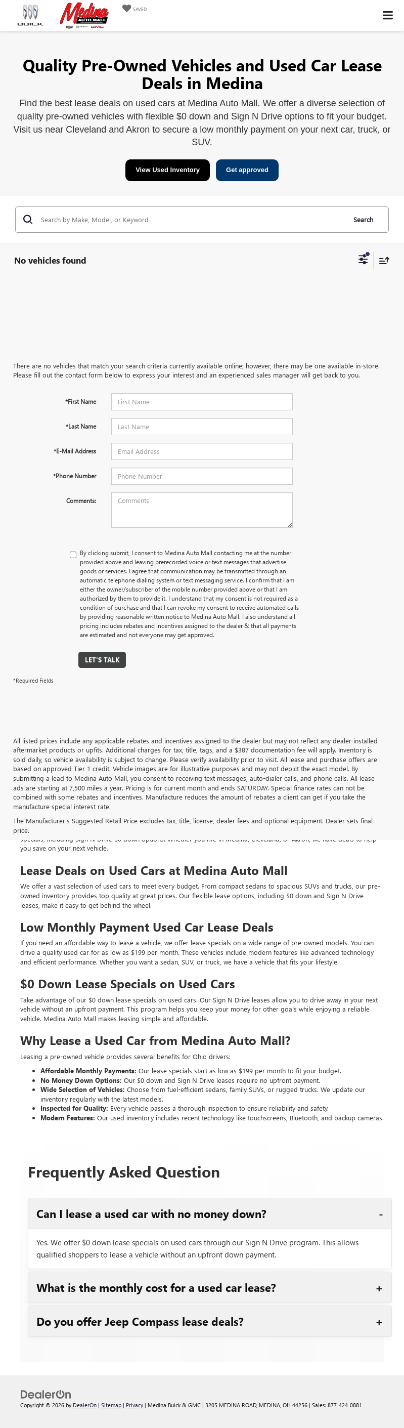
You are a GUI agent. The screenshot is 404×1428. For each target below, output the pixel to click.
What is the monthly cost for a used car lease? (156, 1287)
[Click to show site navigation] (388, 15)
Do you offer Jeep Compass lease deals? (140, 1321)
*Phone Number (74, 476)
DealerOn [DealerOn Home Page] (85, 1405)
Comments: (81, 500)
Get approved (247, 170)
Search (363, 219)
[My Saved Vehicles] (134, 9)
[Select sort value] (382, 260)
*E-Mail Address (75, 451)
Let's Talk (102, 659)
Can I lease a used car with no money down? (151, 1213)
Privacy (134, 1405)
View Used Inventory (168, 170)
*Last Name (81, 426)
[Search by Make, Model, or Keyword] (191, 219)
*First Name (80, 401)
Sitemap (111, 1405)
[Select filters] (363, 260)
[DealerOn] (46, 1393)
